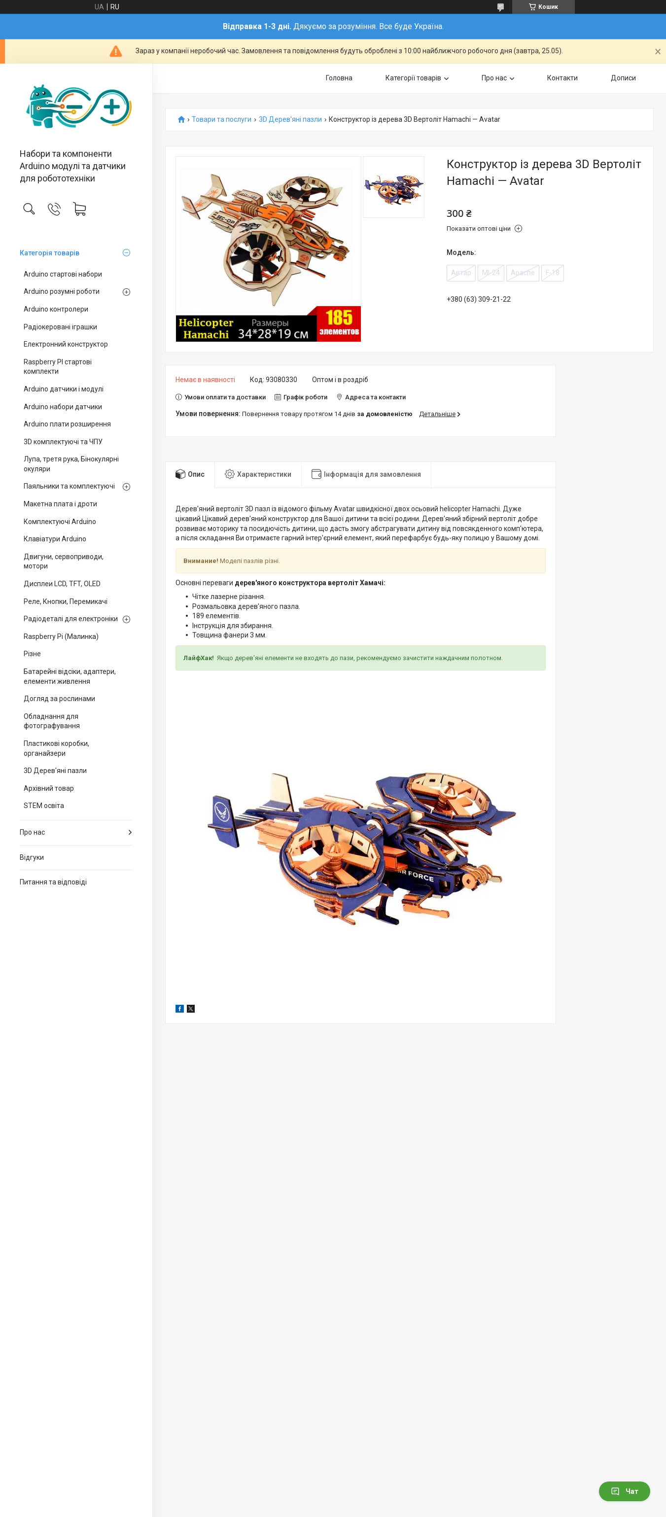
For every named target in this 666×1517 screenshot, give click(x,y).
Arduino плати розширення (67, 424)
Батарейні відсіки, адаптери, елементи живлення (70, 676)
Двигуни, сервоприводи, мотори (64, 561)
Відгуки (32, 857)
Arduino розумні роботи (62, 291)
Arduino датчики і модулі (64, 389)
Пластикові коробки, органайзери (56, 748)
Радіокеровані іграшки (60, 327)
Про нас (32, 832)
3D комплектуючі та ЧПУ (63, 442)
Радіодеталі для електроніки (71, 619)
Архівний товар (49, 788)
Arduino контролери (56, 309)
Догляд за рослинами (59, 699)
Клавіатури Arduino (55, 539)
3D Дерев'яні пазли (55, 771)
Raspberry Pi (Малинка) (61, 636)
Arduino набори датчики (63, 407)
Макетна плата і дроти (60, 504)
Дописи (623, 78)
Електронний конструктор (66, 344)
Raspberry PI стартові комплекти (58, 367)
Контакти (562, 78)
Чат (624, 1491)
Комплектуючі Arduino (60, 522)
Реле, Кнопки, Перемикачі (65, 601)
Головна (339, 78)
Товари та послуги (221, 119)
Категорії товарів (413, 78)
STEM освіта (44, 806)
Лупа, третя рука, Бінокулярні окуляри (71, 464)
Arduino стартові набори (63, 274)
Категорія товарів (49, 253)
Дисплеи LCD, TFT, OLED (62, 584)
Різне (32, 654)
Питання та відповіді (53, 882)
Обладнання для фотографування (52, 721)
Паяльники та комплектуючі (69, 486)
